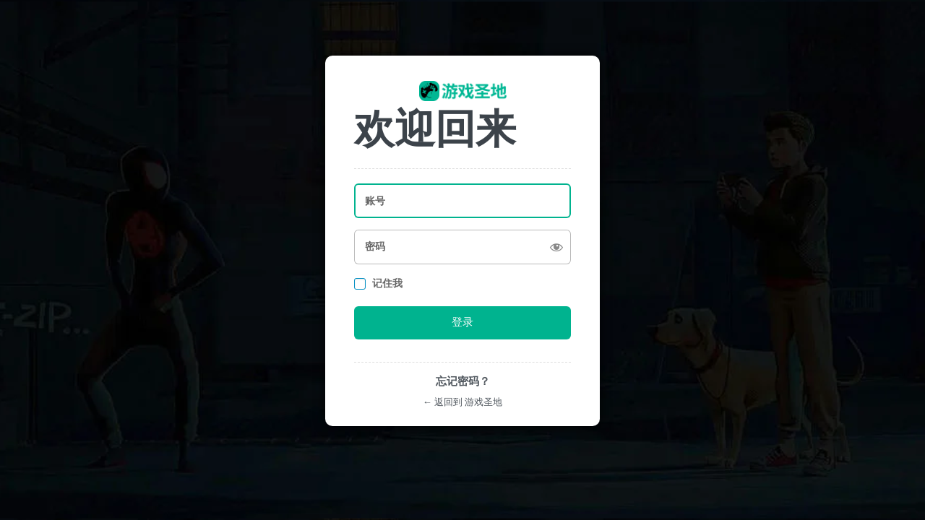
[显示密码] (556, 247)
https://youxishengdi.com (462, 91)
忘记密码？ (463, 381)
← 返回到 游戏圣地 (462, 401)
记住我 (387, 283)
